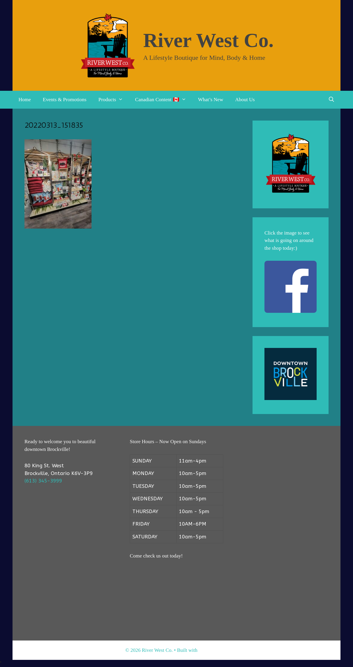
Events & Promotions (64, 99)
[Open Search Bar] (331, 100)
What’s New (210, 99)
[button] (122, 100)
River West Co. (208, 40)
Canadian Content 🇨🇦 (163, 100)
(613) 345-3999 (43, 481)
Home (24, 99)
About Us (245, 99)
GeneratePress (213, 650)
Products (113, 100)
